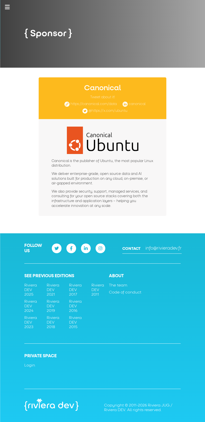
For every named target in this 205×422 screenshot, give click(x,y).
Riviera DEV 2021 (53, 289)
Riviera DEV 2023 (30, 322)
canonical (137, 104)
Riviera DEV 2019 (53, 306)
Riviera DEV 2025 (30, 289)
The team (118, 285)
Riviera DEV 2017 (75, 289)
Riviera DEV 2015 (75, 322)
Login (29, 365)
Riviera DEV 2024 (30, 306)
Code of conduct (125, 292)
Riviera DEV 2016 (75, 306)
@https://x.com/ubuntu (108, 111)
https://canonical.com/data (94, 104)
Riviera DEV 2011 (97, 289)
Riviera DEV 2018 (53, 322)
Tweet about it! (102, 97)
